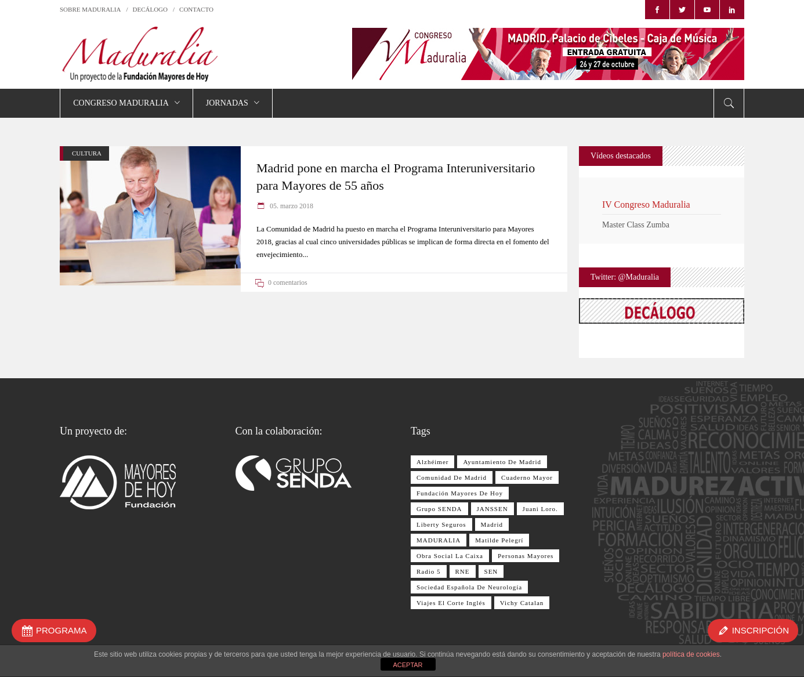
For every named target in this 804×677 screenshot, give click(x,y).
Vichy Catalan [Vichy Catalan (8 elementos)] (522, 602)
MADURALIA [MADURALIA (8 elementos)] (439, 540)
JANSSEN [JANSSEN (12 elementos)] (492, 508)
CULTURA (87, 153)
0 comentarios (287, 282)
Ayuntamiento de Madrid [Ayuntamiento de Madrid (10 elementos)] (502, 461)
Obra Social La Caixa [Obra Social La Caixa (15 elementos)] (450, 555)
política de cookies (691, 654)
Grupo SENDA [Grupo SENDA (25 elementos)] (439, 508)
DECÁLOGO (150, 9)
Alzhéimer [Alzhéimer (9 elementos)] (432, 461)
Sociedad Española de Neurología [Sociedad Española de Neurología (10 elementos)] (469, 587)
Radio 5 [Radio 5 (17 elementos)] (429, 571)
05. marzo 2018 (290, 206)
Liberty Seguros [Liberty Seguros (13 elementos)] (441, 524)
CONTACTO (196, 9)
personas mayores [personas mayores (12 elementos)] (525, 555)
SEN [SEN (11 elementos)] (491, 571)
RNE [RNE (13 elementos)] (462, 571)
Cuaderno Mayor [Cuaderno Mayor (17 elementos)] (527, 477)
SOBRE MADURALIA (90, 9)
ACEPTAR (407, 664)
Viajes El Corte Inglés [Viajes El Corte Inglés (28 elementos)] (451, 602)
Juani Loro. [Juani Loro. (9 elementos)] (540, 508)
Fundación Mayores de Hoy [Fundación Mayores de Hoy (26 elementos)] (460, 493)
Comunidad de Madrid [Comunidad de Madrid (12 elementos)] (452, 477)
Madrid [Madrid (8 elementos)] (492, 524)
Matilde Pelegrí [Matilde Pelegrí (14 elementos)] (499, 540)
